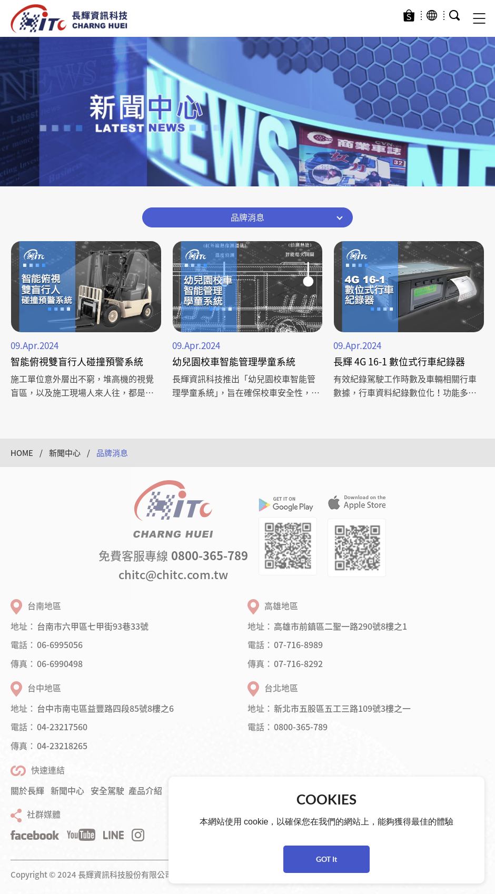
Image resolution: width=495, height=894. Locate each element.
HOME (22, 453)
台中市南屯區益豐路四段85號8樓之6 (105, 708)
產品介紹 (145, 790)
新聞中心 (65, 453)
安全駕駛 (107, 790)
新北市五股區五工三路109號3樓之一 (342, 708)
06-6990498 (60, 663)
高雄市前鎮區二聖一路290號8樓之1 (340, 626)
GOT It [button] (326, 859)
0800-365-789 (209, 555)
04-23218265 (62, 745)
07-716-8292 (298, 663)
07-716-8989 (298, 644)
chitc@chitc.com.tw (173, 574)
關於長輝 (27, 790)
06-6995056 (60, 644)
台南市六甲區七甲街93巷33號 (92, 626)
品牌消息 (112, 453)
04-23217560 (62, 726)
